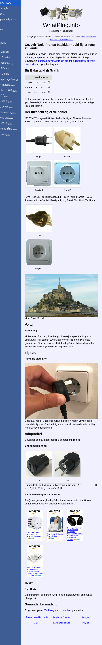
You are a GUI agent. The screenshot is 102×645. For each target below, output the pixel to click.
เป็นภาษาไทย (10, 128)
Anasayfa (6, 8)
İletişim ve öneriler (63, 616)
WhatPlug (7, 2)
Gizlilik (40, 622)
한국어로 (8, 123)
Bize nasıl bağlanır (63, 622)
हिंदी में (6, 95)
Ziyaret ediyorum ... (11, 19)
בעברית (7, 134)
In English (6, 51)
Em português (11, 79)
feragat (86, 616)
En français (9, 84)
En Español (7, 57)
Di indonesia (10, 112)
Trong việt (9, 117)
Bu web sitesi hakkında (40, 616)
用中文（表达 (10, 90)
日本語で (8, 101)
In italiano (8, 62)
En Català (6, 73)
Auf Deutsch (7, 68)
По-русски (9, 106)
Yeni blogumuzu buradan (61, 609)
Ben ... (4, 13)
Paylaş (86, 622)
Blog (3, 29)
